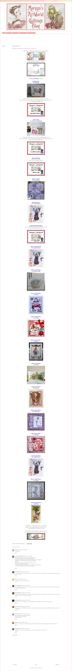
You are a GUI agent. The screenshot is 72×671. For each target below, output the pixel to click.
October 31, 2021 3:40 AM (27, 556)
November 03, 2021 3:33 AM (22, 622)
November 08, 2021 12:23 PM (25, 628)
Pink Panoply (17, 571)
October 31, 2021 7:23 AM (24, 571)
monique (16, 549)
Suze (16, 579)
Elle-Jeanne (17, 613)
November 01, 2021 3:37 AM (25, 585)
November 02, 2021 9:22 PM (25, 606)
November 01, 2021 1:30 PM (25, 592)
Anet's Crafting (17, 585)
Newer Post (15, 664)
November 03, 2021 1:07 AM (24, 613)
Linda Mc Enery (17, 606)
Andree (16, 622)
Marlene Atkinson (18, 600)
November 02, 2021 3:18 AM (26, 600)
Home (36, 664)
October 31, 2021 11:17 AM (21, 579)
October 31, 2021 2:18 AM (22, 549)
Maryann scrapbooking (19, 556)
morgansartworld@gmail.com (37, 101)
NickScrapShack (18, 592)
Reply (16, 552)
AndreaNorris (17, 628)
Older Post (57, 664)
